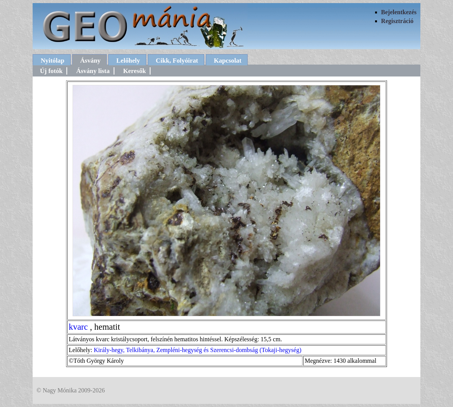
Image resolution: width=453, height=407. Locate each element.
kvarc (78, 327)
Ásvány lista (92, 71)
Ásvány (90, 60)
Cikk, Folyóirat (177, 60)
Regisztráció (397, 21)
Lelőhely (128, 60)
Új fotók (51, 71)
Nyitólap (52, 60)
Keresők (134, 71)
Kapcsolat (227, 60)
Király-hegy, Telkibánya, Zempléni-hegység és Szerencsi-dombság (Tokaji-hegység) (197, 350)
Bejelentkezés (399, 12)
